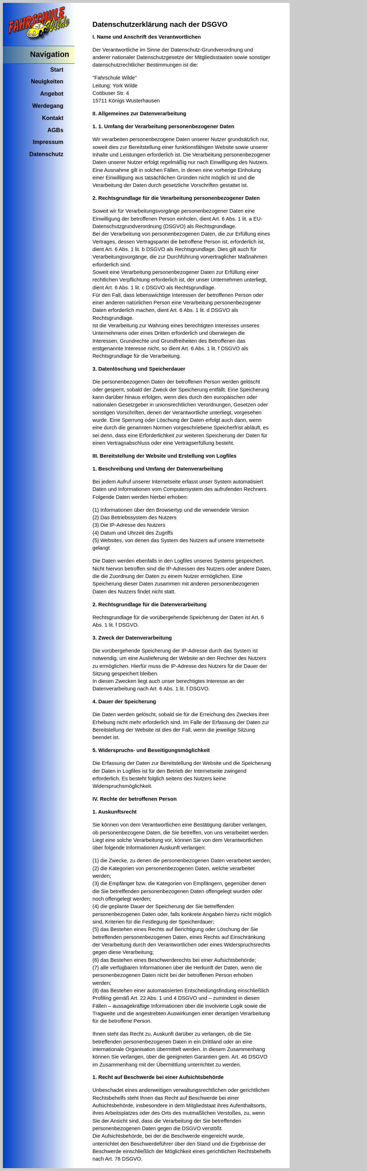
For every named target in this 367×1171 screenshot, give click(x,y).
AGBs (55, 130)
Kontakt (52, 118)
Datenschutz (46, 154)
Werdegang (47, 106)
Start (56, 70)
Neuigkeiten (47, 81)
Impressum (48, 142)
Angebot (51, 94)
